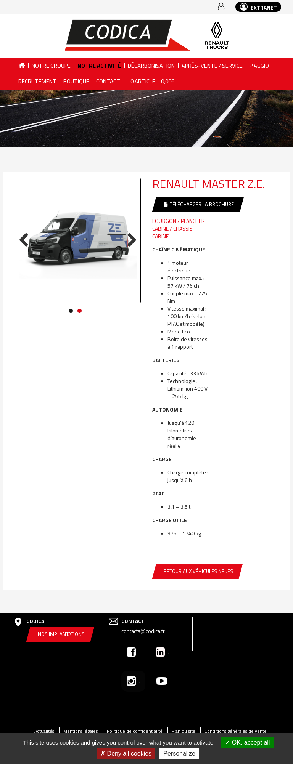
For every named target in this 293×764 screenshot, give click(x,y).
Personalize (179, 753)
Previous (26, 240)
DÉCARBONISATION (151, 65)
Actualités (44, 731)
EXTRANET (258, 7)
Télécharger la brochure (199, 204)
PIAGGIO (259, 65)
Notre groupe (51, 65)
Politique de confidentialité (135, 731)
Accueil (21, 65)
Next (129, 240)
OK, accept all (247, 742)
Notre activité (99, 65)
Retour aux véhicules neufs (198, 571)
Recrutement (37, 81)
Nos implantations (61, 634)
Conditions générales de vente (235, 731)
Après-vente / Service (212, 65)
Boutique (76, 81)
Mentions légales (80, 731)
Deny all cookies (125, 753)
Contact (108, 81)
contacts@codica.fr (143, 631)
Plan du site (183, 731)
